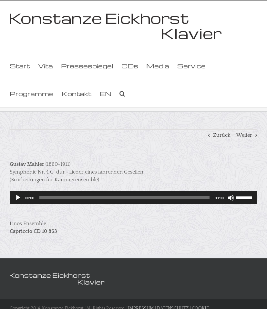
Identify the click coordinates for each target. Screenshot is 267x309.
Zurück (221, 135)
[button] (122, 93)
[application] (133, 197)
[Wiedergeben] (18, 197)
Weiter (244, 135)
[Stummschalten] (231, 197)
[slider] (124, 197)
